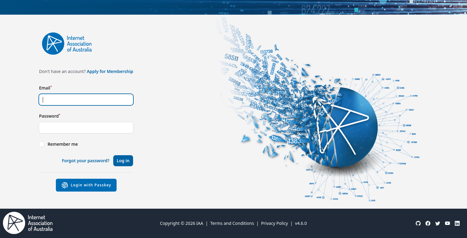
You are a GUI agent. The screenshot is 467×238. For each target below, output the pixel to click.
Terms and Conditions (232, 223)
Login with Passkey (86, 185)
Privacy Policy (274, 223)
